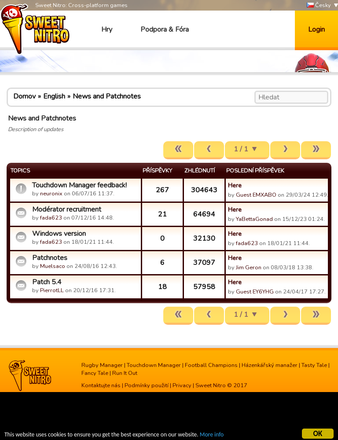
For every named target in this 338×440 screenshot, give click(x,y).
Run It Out (124, 373)
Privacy (182, 385)
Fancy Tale (94, 373)
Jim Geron (248, 267)
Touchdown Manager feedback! (79, 185)
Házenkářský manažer (270, 365)
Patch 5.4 (47, 282)
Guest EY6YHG (255, 292)
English (54, 96)
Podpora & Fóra (164, 29)
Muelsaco (52, 266)
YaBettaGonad (254, 219)
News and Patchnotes (107, 96)
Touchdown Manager (154, 365)
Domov (24, 96)
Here (235, 185)
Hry (106, 29)
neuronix (51, 194)
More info (212, 435)
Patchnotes (49, 258)
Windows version (59, 234)
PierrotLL (52, 290)
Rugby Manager (102, 365)
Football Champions (211, 365)
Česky (319, 5)
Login (316, 29)
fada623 (51, 218)
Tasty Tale (314, 365)
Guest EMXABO (256, 195)
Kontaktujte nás (101, 385)
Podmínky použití (147, 385)
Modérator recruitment (66, 209)
